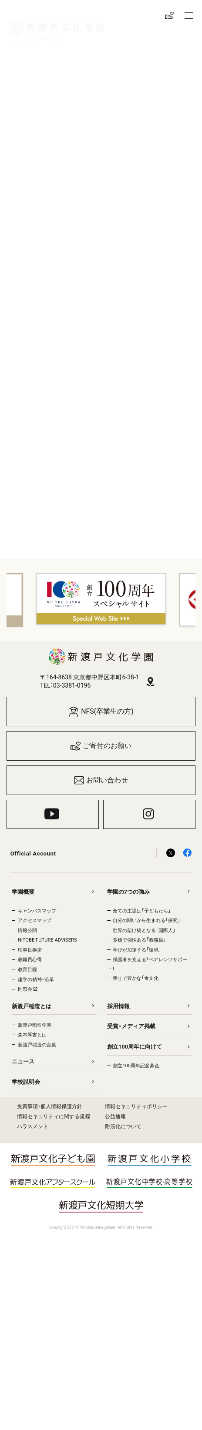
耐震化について (123, 1126)
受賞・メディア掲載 (131, 1026)
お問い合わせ (101, 780)
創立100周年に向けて (134, 1046)
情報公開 (27, 930)
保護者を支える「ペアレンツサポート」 (147, 964)
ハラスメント (32, 1126)
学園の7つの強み (128, 892)
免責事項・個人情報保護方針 (49, 1106)
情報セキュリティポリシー (136, 1106)
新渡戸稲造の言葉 (37, 1045)
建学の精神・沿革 (36, 979)
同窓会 (27, 989)
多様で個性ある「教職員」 (139, 940)
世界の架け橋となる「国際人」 (144, 930)
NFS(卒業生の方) (100, 711)
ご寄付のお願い (101, 746)
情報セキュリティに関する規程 (53, 1116)
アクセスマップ (34, 920)
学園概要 (23, 892)
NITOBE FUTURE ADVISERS (47, 940)
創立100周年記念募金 (136, 1066)
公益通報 (115, 1116)
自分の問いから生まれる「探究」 (146, 920)
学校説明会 (26, 1082)
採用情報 (118, 1006)
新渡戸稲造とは (31, 1006)
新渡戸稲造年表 (34, 1025)
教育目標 (27, 969)
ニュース (23, 1061)
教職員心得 (30, 959)
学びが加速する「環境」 (137, 950)
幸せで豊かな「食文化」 (137, 978)
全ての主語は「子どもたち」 (142, 911)
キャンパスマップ (37, 911)
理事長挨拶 (30, 950)
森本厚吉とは (32, 1035)
